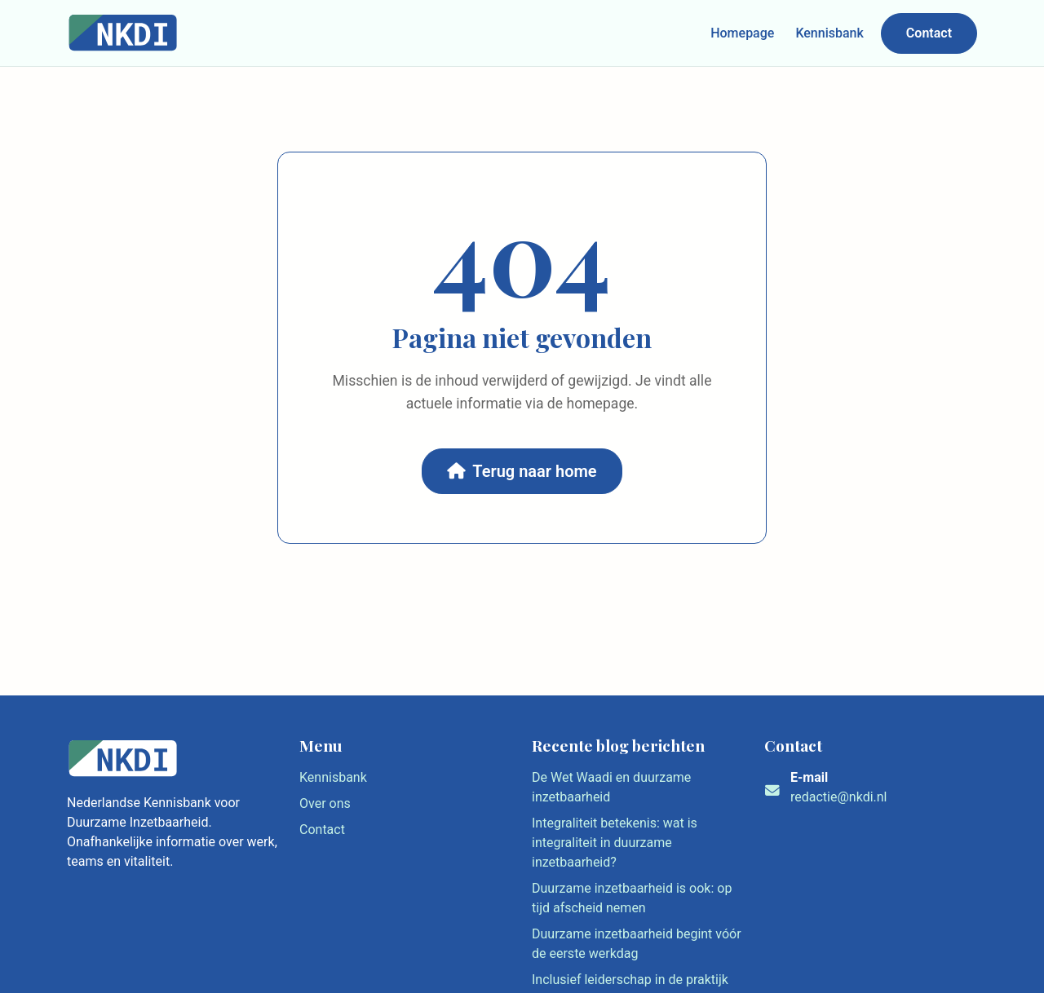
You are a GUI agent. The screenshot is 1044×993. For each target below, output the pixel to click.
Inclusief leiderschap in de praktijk (630, 979)
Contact (929, 33)
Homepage (742, 33)
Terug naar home (521, 471)
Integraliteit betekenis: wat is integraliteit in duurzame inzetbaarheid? (614, 842)
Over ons (325, 803)
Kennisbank (829, 33)
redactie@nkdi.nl (838, 797)
